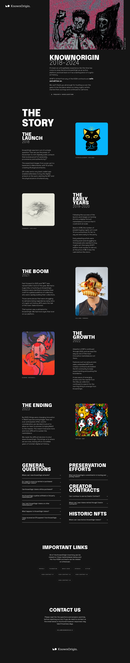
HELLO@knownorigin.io (65, 630)
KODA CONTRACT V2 (65, 574)
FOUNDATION (53, 568)
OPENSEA (78, 568)
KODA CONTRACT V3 (82, 574)
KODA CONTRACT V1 (48, 574)
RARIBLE (41, 568)
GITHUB (87, 568)
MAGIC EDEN (66, 568)
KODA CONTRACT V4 (65, 580)
